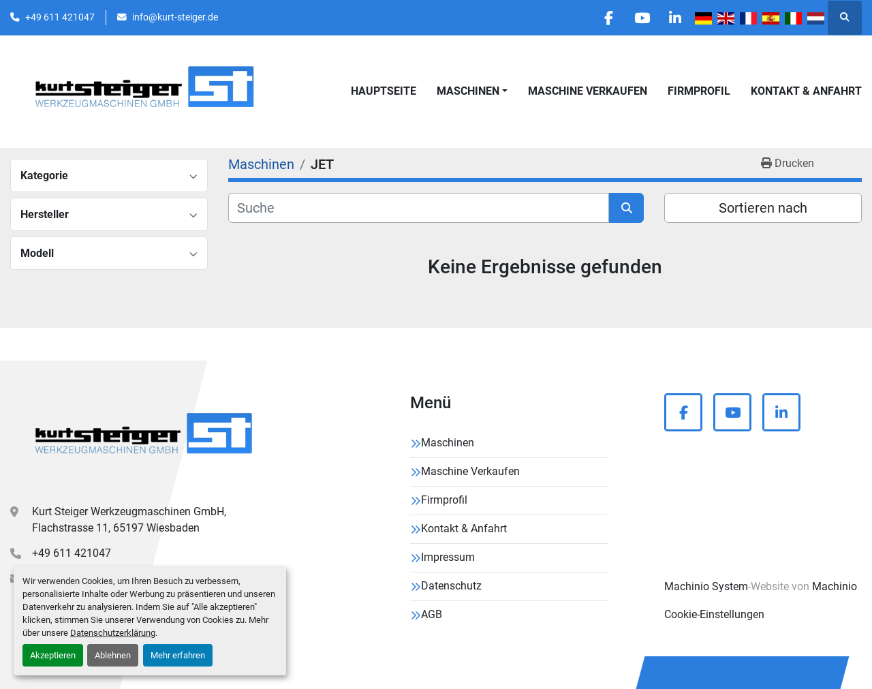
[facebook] (605, 18)
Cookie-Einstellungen (714, 614)
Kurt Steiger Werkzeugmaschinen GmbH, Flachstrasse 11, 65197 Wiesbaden (129, 519)
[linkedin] (674, 18)
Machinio (834, 586)
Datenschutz (451, 585)
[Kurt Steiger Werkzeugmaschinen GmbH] (145, 438)
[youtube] (640, 18)
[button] (472, 91)
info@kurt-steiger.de (175, 17)
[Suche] (418, 208)
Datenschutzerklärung (112, 633)
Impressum (448, 557)
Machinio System (706, 586)
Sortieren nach (763, 208)
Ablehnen (113, 655)
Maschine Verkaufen (587, 91)
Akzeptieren (53, 655)
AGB (431, 614)
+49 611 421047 (60, 17)
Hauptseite (383, 91)
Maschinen (468, 91)
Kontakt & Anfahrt (806, 91)
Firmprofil (699, 91)
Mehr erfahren (178, 655)
